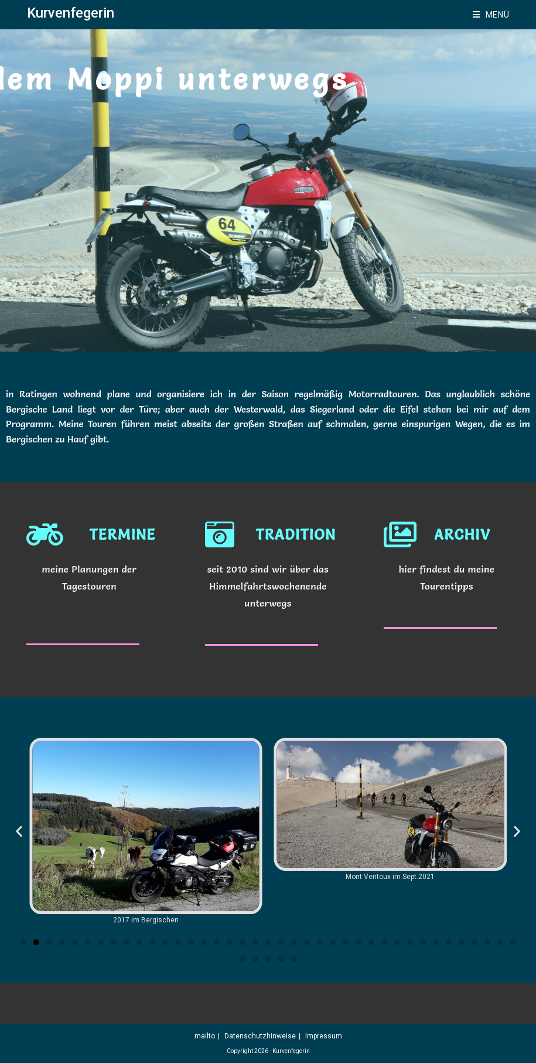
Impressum (323, 1036)
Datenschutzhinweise (260, 1036)
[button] (19, 830)
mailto (204, 1036)
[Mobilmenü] (491, 14)
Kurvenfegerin (70, 13)
